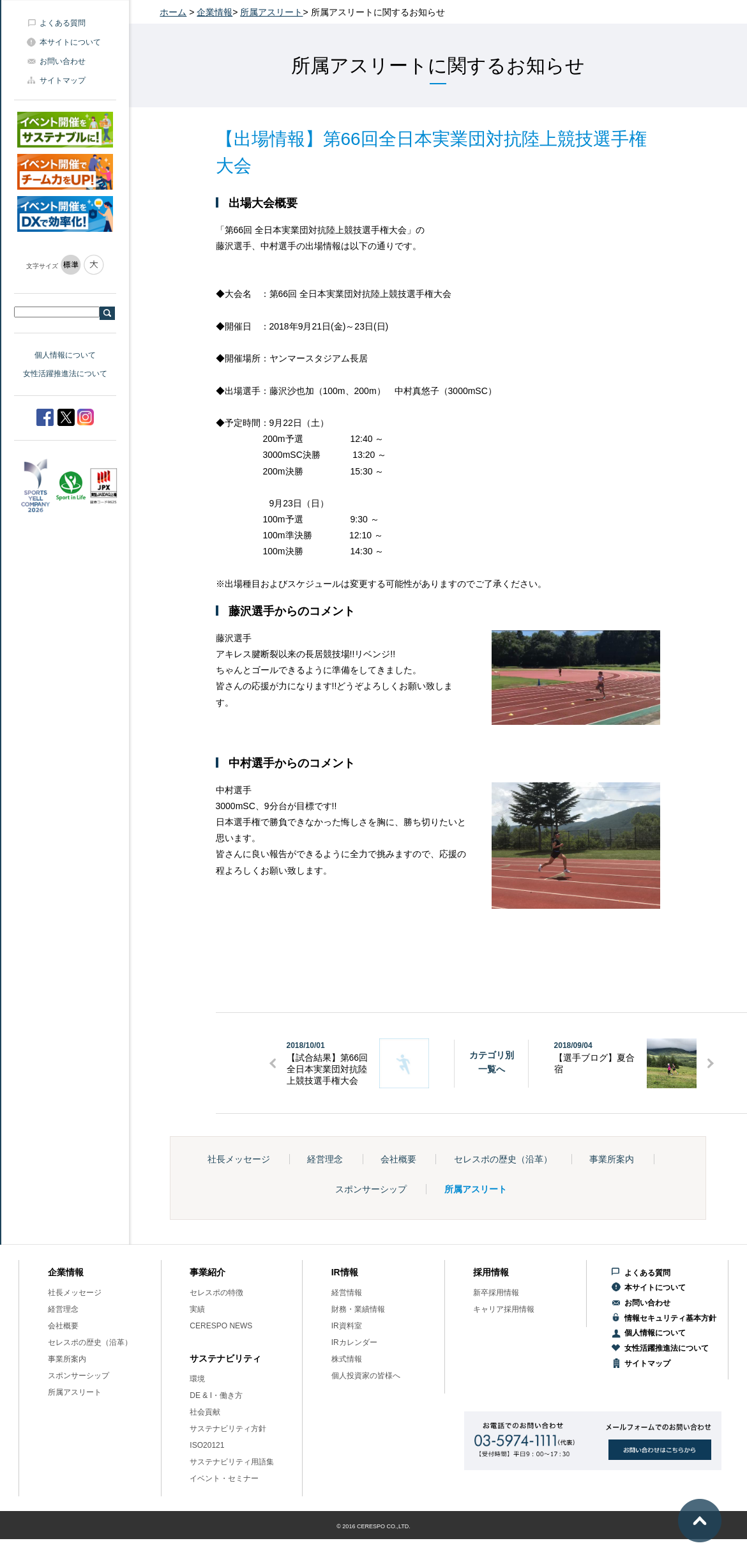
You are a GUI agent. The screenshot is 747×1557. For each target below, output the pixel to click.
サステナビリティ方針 (228, 1428)
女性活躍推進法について (65, 373)
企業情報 (214, 12)
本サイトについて (70, 42)
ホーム (173, 12)
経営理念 (325, 1159)
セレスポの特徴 (216, 1292)
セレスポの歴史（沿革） (503, 1159)
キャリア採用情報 (503, 1309)
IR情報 (344, 1272)
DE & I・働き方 (216, 1395)
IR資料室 (346, 1325)
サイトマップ (63, 80)
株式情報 (346, 1359)
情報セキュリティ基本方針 (670, 1318)
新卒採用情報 (496, 1292)
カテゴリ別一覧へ (491, 1062)
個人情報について (65, 355)
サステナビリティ (225, 1358)
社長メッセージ (238, 1159)
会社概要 (398, 1159)
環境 (197, 1378)
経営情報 (346, 1292)
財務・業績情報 (358, 1309)
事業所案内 (611, 1159)
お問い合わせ (63, 61)
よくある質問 (63, 23)
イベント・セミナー (224, 1478)
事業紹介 (207, 1272)
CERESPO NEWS (221, 1325)
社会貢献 (205, 1412)
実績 (197, 1309)
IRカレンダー (354, 1342)
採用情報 (491, 1272)
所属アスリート (271, 12)
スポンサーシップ (371, 1189)
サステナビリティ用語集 (232, 1461)
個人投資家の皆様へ (365, 1375)
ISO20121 (207, 1445)
